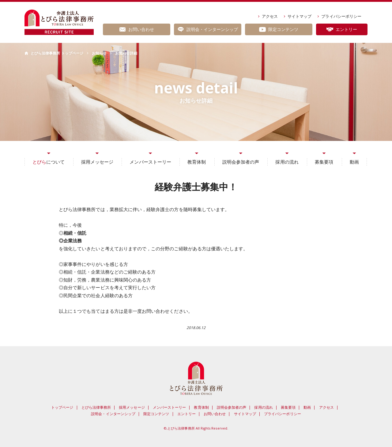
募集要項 (324, 162)
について (48, 162)
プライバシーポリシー (341, 16)
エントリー (186, 413)
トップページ (62, 407)
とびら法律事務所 (96, 407)
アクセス (270, 16)
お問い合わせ (215, 413)
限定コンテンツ (156, 413)
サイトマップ (299, 16)
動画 (354, 162)
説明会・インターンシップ (113, 413)
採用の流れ (286, 162)
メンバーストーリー (150, 162)
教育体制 (196, 162)
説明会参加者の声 (240, 162)
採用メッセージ (97, 162)
